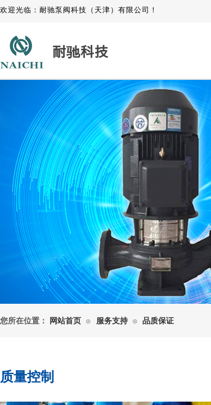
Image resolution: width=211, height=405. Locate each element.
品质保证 (158, 321)
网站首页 (65, 321)
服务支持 (112, 321)
